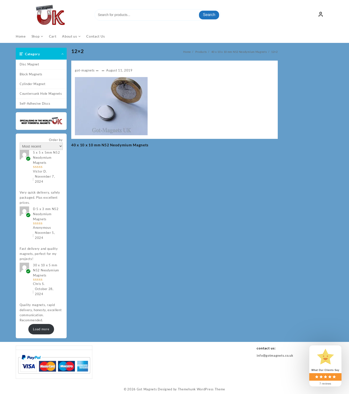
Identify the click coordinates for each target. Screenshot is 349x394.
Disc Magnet (29, 64)
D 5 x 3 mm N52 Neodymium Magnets (46, 214)
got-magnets (85, 70)
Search (209, 15)
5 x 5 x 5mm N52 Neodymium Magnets (46, 157)
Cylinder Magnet (33, 84)
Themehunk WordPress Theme (201, 389)
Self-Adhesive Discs (35, 103)
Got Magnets (147, 389)
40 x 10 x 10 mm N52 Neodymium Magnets (110, 145)
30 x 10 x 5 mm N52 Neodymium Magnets (46, 270)
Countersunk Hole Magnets (41, 93)
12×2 (77, 51)
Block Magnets (31, 74)
